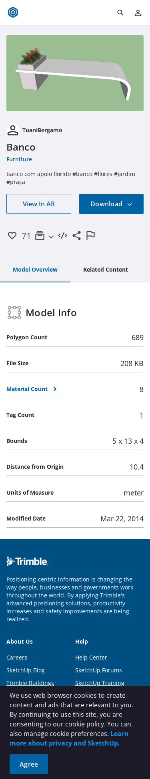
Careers (16, 657)
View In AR (39, 204)
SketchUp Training (99, 683)
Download (111, 204)
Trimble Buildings (30, 683)
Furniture (19, 159)
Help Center (91, 657)
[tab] (35, 270)
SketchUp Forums (98, 670)
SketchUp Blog (25, 670)
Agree (29, 764)
